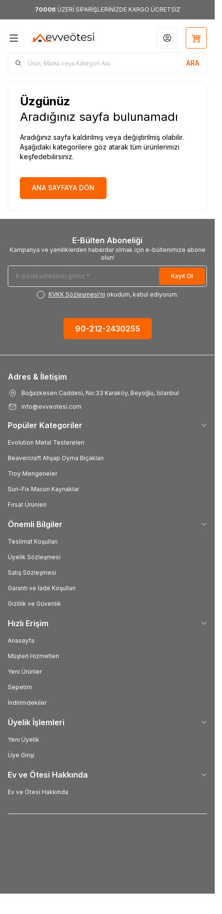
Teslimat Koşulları (33, 541)
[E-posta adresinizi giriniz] (107, 276)
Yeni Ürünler (25, 671)
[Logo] (63, 37)
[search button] (192, 63)
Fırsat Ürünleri (27, 504)
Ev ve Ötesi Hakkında (38, 792)
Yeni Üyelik (23, 739)
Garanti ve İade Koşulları (42, 588)
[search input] (107, 63)
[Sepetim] (196, 38)
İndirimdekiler (27, 702)
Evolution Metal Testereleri (46, 442)
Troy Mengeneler (32, 473)
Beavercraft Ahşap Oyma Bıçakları (56, 458)
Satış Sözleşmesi (32, 572)
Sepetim (20, 687)
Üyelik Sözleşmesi (34, 557)
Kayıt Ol (182, 276)
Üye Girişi (21, 755)
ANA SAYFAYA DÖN (63, 187)
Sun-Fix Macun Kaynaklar (43, 489)
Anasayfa (21, 640)
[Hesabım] (167, 38)
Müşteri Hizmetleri (33, 656)
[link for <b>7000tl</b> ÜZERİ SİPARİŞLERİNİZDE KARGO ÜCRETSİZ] (107, 9)
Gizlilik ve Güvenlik (34, 603)
